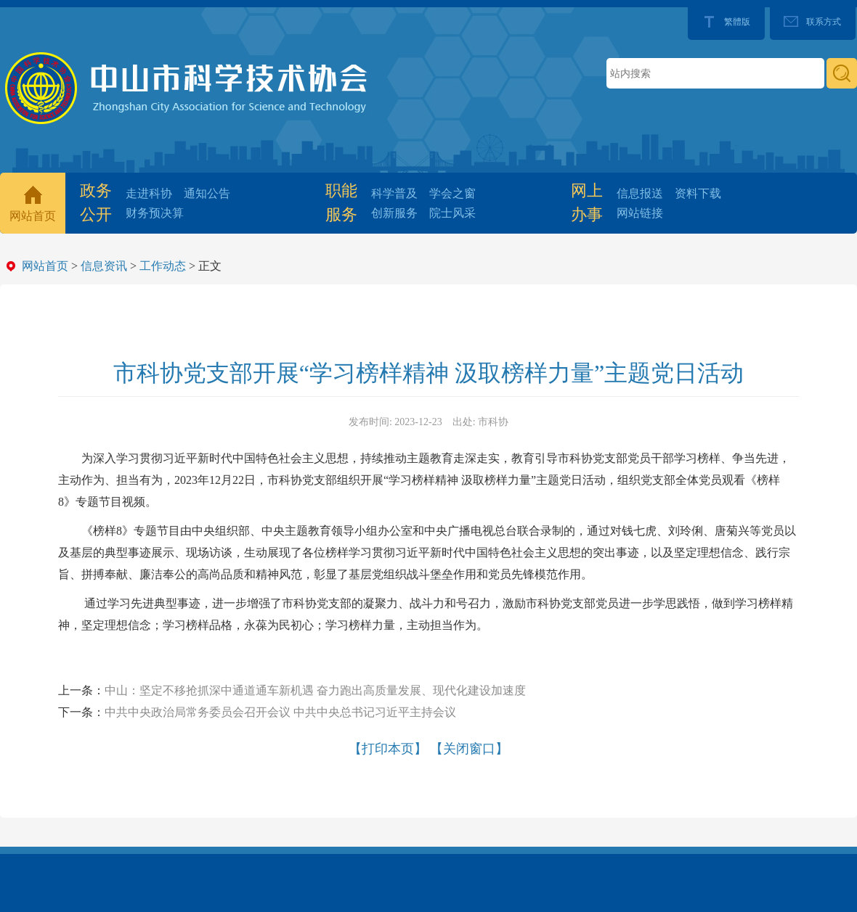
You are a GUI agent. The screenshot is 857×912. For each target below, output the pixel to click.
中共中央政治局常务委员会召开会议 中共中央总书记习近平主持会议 (280, 712)
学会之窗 (452, 193)
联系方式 (823, 22)
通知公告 (207, 193)
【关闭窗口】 (469, 748)
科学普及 (394, 193)
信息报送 (640, 193)
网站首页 (32, 216)
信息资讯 (104, 266)
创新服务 (394, 213)
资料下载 (698, 193)
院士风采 (452, 213)
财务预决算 (155, 213)
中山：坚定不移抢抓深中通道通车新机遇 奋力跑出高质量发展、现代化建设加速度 (315, 690)
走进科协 (149, 193)
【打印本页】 (388, 748)
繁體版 (737, 22)
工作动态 (162, 266)
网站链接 (640, 213)
